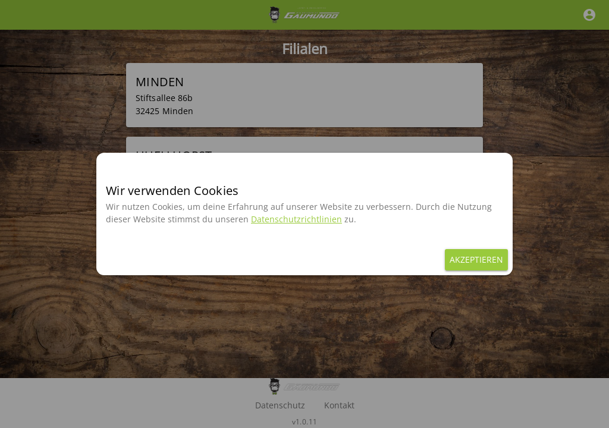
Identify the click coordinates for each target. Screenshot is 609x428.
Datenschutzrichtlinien (296, 219)
